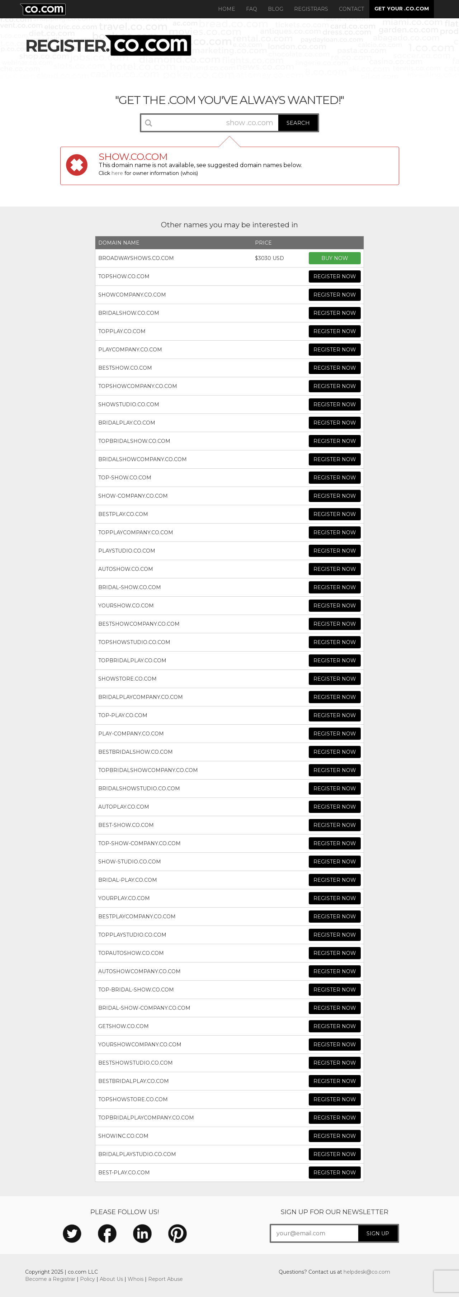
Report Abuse (165, 1279)
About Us (111, 1279)
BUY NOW (334, 258)
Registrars (311, 9)
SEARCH (298, 123)
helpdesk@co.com (367, 1272)
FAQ (251, 9)
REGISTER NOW (334, 276)
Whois (135, 1279)
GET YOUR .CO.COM (401, 8)
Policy (87, 1279)
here (117, 173)
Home (226, 9)
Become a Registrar (50, 1279)
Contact (351, 9)
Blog (275, 9)
